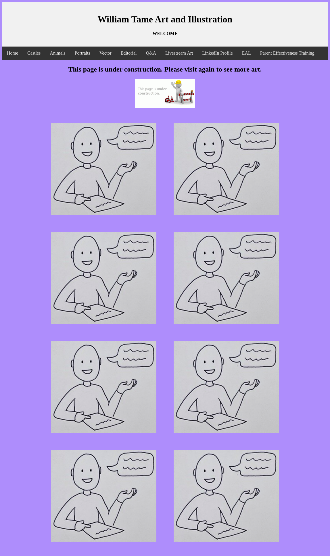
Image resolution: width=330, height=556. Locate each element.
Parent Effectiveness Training (287, 53)
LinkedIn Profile (217, 53)
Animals (57, 53)
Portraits (82, 53)
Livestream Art (179, 53)
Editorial (129, 53)
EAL (246, 53)
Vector (105, 53)
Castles (34, 53)
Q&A (151, 53)
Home (12, 53)
